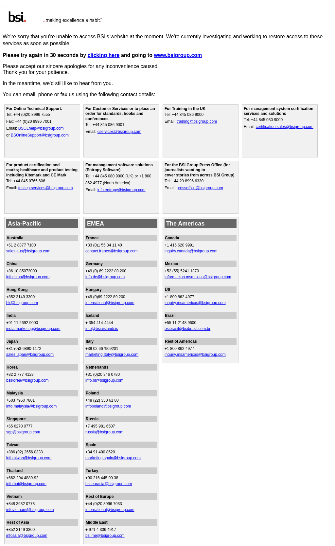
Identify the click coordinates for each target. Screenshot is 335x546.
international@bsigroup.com (109, 302)
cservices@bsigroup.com (119, 131)
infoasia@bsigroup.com (26, 535)
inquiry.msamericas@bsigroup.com (195, 302)
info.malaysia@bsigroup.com (31, 406)
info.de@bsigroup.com (105, 277)
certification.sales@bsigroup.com (284, 126)
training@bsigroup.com (197, 121)
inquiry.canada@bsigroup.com (191, 251)
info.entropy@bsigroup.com (121, 190)
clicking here (104, 55)
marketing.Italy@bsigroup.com (111, 354)
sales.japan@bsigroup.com (30, 354)
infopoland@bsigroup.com (108, 406)
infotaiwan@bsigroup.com (28, 458)
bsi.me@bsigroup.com (105, 535)
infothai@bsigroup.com (26, 484)
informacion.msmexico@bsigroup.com (198, 277)
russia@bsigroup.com (104, 432)
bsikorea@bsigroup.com (27, 380)
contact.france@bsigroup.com (111, 251)
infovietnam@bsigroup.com (30, 509)
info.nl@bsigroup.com (104, 380)
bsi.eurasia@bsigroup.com (108, 484)
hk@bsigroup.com (22, 302)
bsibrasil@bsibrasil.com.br (187, 328)
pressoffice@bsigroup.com (200, 188)
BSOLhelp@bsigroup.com (41, 128)
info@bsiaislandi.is (101, 328)
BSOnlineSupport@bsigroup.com (40, 135)
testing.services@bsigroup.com (45, 188)
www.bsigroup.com (178, 55)
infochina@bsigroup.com (27, 277)
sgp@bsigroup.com (23, 432)
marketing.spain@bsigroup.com (113, 458)
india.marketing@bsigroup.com (33, 328)
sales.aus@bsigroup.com (28, 251)
